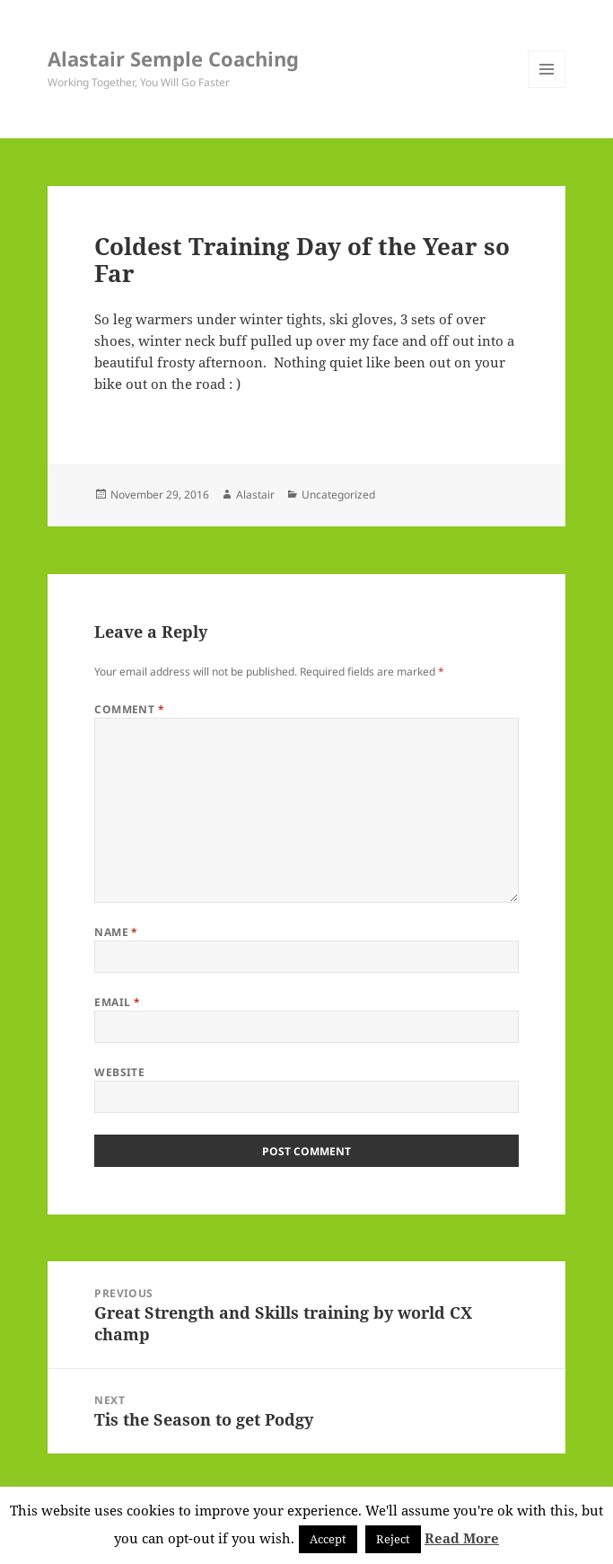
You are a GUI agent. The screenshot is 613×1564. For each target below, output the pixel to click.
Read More (462, 1538)
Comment (129, 709)
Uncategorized (338, 494)
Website (119, 1072)
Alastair (255, 494)
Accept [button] (328, 1539)
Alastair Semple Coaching (173, 58)
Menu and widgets (547, 87)
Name (116, 932)
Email (117, 1002)
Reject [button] (393, 1539)
